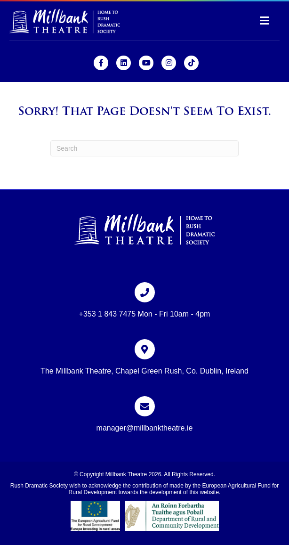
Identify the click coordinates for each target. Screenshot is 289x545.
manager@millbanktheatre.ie (144, 428)
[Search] (144, 148)
